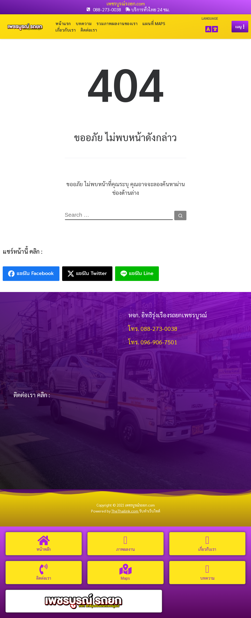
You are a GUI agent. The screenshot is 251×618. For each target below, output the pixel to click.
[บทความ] (207, 569)
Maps (125, 577)
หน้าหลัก (43, 549)
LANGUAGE (210, 19)
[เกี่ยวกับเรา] (207, 540)
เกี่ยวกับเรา (65, 29)
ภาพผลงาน (125, 549)
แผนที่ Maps (153, 23)
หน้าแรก (63, 23)
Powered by (115, 511)
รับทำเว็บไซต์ (149, 511)
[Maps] (125, 569)
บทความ (84, 23)
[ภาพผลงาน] (125, 540)
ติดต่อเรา (89, 29)
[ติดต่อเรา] (43, 569)
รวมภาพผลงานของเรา (117, 23)
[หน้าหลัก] (43, 540)
